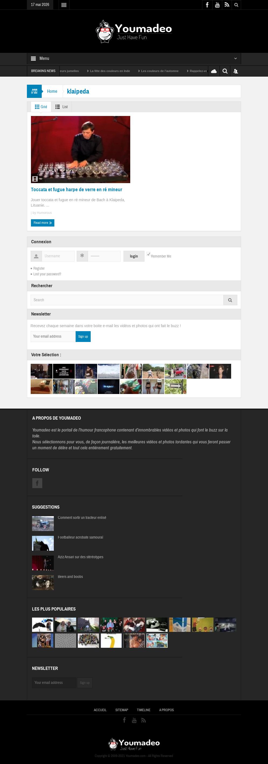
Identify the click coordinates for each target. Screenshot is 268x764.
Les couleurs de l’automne (167, 71)
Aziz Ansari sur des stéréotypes (80, 557)
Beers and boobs (70, 576)
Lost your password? (47, 274)
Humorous (44, 213)
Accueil (100, 710)
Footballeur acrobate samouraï (80, 537)
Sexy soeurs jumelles (71, 71)
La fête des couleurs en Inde (117, 71)
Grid (40, 106)
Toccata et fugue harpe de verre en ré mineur (76, 189)
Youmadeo (41, 430)
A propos (166, 710)
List (60, 106)
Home (52, 91)
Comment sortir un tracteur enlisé (82, 517)
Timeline (143, 710)
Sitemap (121, 710)
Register (39, 268)
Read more (43, 222)
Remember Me (161, 256)
